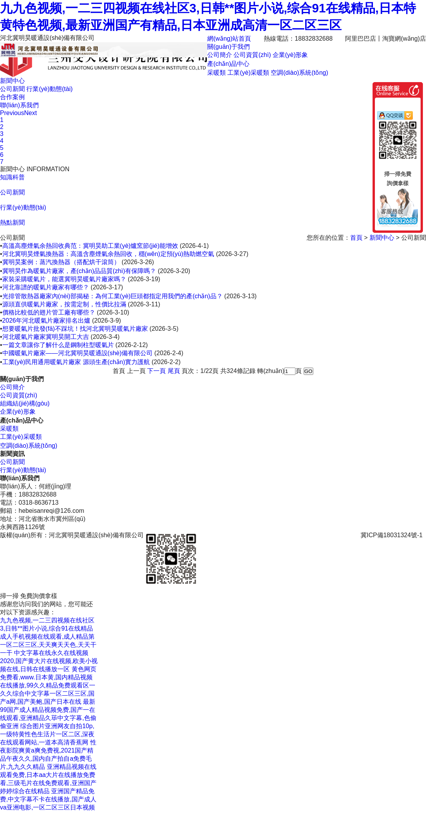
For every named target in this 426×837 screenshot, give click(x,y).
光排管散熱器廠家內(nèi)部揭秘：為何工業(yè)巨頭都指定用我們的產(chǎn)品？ (112, 296)
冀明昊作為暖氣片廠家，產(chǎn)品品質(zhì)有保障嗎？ (79, 271)
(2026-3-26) (138, 262)
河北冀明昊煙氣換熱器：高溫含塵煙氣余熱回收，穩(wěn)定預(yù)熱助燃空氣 (108, 254)
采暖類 (216, 72)
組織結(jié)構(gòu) (25, 403)
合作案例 (12, 97)
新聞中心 (12, 80)
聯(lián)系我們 (19, 105)
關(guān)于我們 (228, 46)
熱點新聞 (12, 222)
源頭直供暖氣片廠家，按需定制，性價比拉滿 (64, 304)
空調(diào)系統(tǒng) (299, 72)
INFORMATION (47, 169)
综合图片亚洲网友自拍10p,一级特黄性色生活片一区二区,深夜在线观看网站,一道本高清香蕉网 (47, 734)
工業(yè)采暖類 (248, 72)
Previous (12, 113)
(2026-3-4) (105, 336)
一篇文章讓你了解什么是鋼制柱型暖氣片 (58, 345)
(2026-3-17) (107, 287)
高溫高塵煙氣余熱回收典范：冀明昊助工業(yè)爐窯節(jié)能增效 (90, 245)
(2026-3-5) (164, 328)
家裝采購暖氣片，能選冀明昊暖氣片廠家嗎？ (64, 279)
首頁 (357, 237)
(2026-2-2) (166, 362)
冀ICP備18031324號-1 (392, 535)
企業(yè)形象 (290, 55)
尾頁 (174, 371)
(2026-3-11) (144, 304)
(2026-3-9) (106, 320)
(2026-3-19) (144, 279)
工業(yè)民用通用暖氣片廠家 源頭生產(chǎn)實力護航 (76, 362)
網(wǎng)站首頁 (229, 38)
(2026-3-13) (240, 296)
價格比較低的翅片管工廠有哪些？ (48, 312)
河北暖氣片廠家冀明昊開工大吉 (45, 336)
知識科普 (12, 177)
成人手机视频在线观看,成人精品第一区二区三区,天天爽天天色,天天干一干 (48, 644)
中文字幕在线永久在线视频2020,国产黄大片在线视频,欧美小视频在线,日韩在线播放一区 (49, 661)
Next (30, 113)
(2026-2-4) (169, 353)
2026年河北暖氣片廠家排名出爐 (46, 320)
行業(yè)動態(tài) (49, 89)
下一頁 (156, 371)
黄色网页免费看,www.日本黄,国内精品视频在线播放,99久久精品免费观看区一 (48, 677)
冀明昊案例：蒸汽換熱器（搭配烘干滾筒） (61, 262)
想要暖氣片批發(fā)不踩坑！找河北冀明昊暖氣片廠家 (75, 328)
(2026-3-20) (174, 271)
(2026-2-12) (131, 345)
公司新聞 (12, 89)
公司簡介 (219, 55)
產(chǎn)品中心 (228, 63)
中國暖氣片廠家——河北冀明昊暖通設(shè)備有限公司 (77, 353)
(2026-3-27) (232, 254)
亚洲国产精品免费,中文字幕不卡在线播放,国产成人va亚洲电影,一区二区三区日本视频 (48, 799)
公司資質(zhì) (252, 55)
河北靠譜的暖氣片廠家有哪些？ (45, 287)
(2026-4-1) (194, 245)
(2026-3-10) (113, 312)
